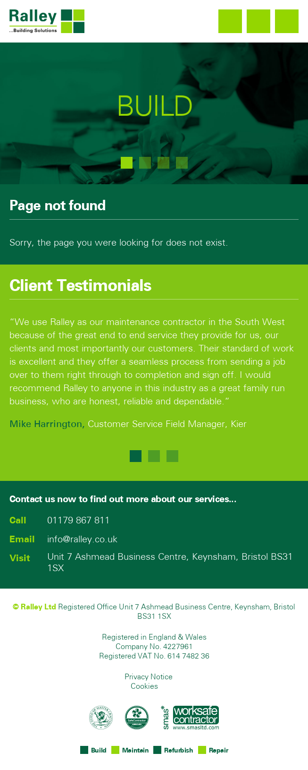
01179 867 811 (230, 21)
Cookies (144, 687)
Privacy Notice (149, 677)
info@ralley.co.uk (258, 21)
